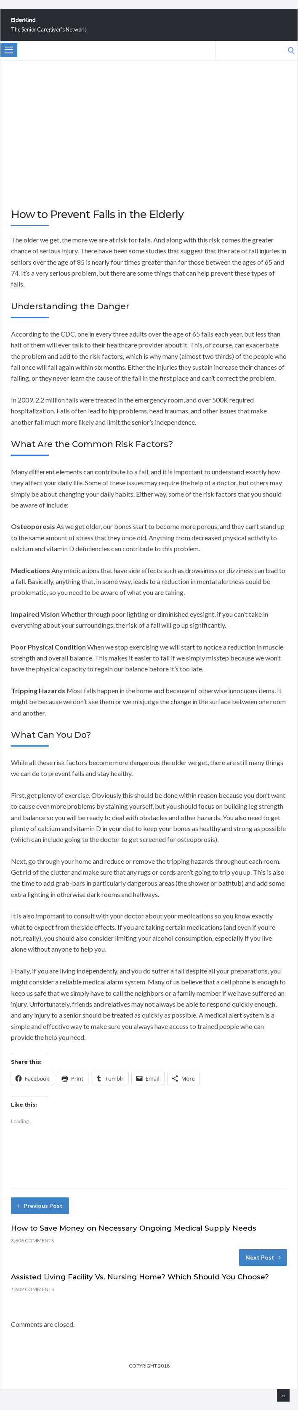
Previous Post (40, 1214)
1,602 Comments (32, 1298)
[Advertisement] (149, 154)
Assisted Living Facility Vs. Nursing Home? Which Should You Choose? (140, 1286)
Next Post (263, 1266)
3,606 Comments (32, 1250)
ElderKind (45, 25)
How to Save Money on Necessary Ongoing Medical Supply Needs (133, 1237)
